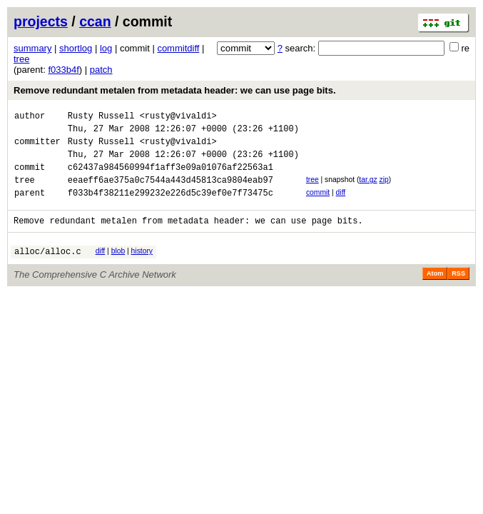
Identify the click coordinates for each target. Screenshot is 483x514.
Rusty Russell (101, 117)
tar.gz (368, 190)
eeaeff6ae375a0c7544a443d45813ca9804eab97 (170, 192)
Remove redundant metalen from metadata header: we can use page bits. (175, 90)
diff (341, 205)
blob (118, 268)
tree (21, 59)
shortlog (75, 48)
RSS (458, 292)
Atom (435, 292)
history (142, 268)
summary (32, 48)
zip (383, 190)
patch (101, 69)
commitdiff (178, 48)
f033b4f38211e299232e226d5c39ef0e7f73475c (170, 207)
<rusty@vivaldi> (178, 117)
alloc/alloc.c (47, 270)
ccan (95, 21)
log (106, 48)
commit (318, 205)
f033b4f (63, 69)
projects (41, 21)
